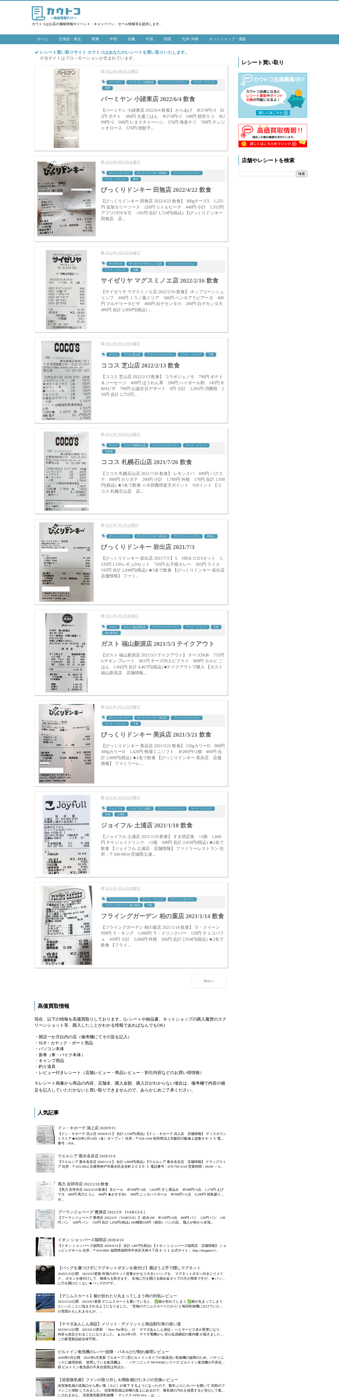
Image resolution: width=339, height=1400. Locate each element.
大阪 (135, 268)
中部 (113, 39)
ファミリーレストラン (173, 81)
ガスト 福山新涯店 (135, 624)
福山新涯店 (111, 630)
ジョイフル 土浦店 (140, 805)
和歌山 (211, 534)
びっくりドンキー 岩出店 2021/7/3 (147, 545)
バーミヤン (115, 81)
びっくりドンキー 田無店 (152, 172)
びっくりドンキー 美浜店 (152, 715)
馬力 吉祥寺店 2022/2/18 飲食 (83, 1181)
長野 (107, 87)
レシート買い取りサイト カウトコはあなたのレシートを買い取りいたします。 (114, 52)
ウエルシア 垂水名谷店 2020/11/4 (86, 1153)
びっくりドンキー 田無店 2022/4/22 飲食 (156, 189)
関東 (95, 39)
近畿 (131, 39)
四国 (167, 39)
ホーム (42, 39)
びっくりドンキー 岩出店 (152, 534)
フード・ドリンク (204, 81)
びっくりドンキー (119, 172)
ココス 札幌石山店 (135, 443)
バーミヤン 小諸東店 (141, 81)
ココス (113, 353)
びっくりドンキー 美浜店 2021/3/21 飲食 (156, 732)
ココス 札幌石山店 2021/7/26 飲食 (146, 460)
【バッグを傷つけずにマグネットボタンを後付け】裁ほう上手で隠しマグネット (129, 1265)
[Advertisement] (272, 263)
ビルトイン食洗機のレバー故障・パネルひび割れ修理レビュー (113, 1349)
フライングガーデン (182, 896)
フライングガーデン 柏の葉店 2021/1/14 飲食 (162, 913)
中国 (149, 39)
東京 (135, 178)
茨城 (107, 811)
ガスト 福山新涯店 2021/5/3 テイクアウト (158, 641)
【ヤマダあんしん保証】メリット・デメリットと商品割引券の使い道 (119, 1321)
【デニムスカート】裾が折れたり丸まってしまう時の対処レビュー (117, 1293)
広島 (216, 624)
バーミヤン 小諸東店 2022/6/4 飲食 (148, 99)
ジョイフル (115, 805)
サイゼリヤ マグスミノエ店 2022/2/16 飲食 (159, 280)
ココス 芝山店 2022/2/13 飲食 (140, 364)
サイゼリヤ (115, 262)
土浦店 (121, 811)
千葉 (210, 353)
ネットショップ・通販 (227, 39)
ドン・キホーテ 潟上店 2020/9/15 (86, 1125)
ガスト (113, 624)
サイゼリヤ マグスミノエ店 (145, 262)
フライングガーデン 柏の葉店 (122, 902)
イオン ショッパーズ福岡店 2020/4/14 (90, 1237)
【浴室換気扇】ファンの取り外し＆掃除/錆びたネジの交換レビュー (118, 1377)
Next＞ (208, 978)
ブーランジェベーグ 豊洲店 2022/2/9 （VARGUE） (102, 1209)
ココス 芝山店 (132, 353)
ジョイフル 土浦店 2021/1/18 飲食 (147, 822)
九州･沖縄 (190, 39)
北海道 (109, 449)
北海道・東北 (70, 39)
